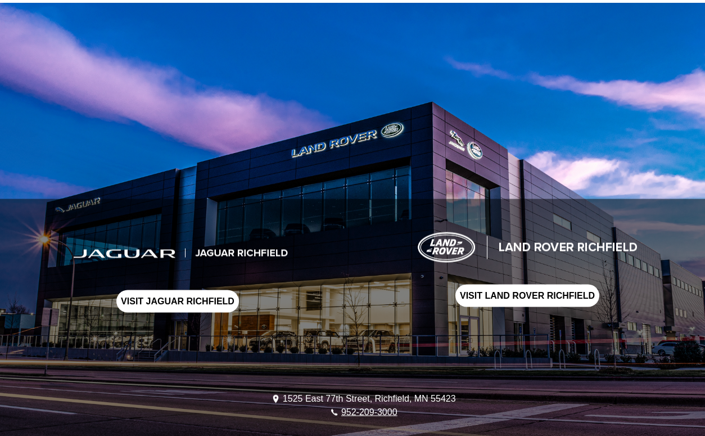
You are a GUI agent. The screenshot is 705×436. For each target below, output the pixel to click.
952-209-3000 (369, 411)
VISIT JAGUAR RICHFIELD (177, 301)
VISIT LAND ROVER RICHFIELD (527, 295)
